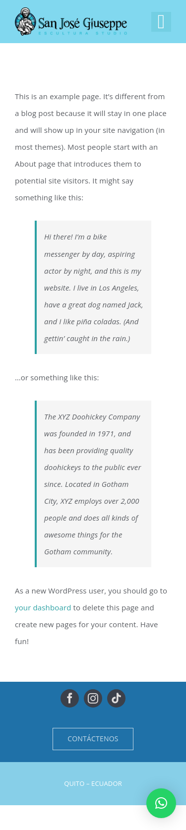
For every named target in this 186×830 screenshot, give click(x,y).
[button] (161, 803)
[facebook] (70, 698)
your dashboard (43, 607)
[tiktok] (116, 698)
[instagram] (93, 698)
